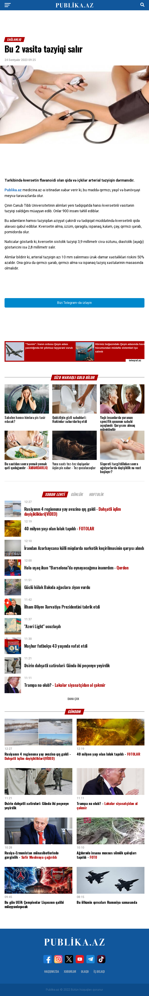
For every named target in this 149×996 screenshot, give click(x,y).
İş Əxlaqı (99, 971)
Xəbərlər (70, 971)
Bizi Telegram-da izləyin (74, 303)
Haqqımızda (51, 971)
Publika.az (13, 190)
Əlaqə (85, 971)
